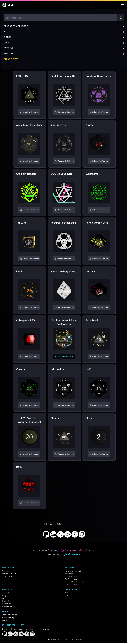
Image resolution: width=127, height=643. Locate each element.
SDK (66, 595)
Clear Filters (11, 59)
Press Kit (6, 601)
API (66, 593)
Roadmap (6, 604)
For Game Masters (73, 571)
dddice (48, 640)
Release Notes (8, 606)
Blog (4, 595)
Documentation (9, 573)
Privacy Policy (8, 617)
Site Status (7, 576)
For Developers (71, 579)
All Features (7, 593)
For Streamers (71, 576)
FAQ (4, 598)
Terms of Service (9, 614)
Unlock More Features (74, 582)
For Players (70, 573)
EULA (4, 620)
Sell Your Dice (71, 584)
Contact (5, 571)
